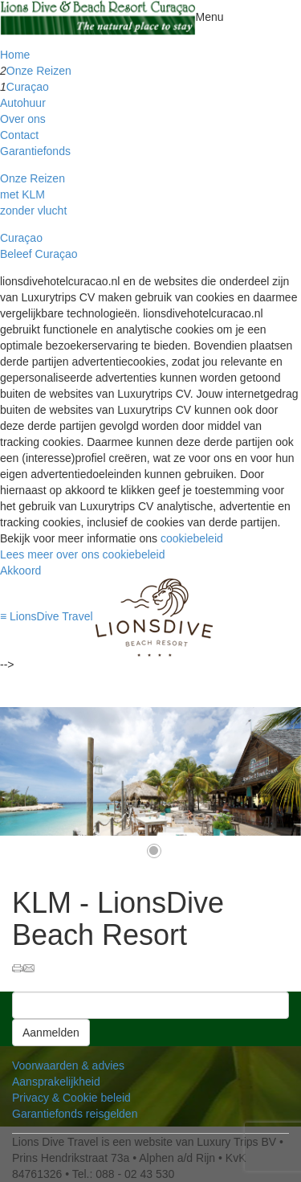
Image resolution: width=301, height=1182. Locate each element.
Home (15, 54)
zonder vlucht (33, 210)
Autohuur (23, 102)
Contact (19, 135)
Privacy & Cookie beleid (71, 1097)
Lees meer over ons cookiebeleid (82, 554)
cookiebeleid (192, 538)
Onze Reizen (38, 70)
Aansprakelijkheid (56, 1081)
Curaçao (27, 86)
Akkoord (20, 570)
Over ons (23, 118)
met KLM (22, 194)
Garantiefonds (35, 151)
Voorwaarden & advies (68, 1065)
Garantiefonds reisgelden (74, 1113)
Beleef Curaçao (39, 253)
